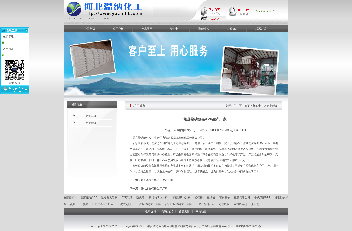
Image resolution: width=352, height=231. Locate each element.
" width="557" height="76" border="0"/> (126, 18)
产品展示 (146, 28)
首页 (247, 105)
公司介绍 (118, 28)
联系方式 (260, 28)
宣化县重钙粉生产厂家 (154, 188)
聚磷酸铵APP (89, 197)
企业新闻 (91, 116)
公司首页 (89, 28)
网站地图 (201, 211)
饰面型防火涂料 (181, 197)
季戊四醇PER (262, 197)
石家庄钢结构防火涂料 (178, 204)
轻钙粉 (199, 197)
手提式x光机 (125, 204)
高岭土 (74, 204)
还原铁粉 (224, 204)
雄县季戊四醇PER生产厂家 (157, 180)
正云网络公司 (242, 197)
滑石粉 (255, 204)
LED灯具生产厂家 (102, 204)
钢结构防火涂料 (158, 197)
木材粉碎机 (240, 204)
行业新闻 (91, 122)
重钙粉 (211, 197)
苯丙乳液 (127, 197)
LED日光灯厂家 (205, 204)
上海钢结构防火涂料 (148, 204)
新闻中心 (175, 28)
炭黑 (85, 204)
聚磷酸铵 (203, 28)
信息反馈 (184, 211)
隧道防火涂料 (109, 197)
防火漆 (140, 197)
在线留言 (232, 28)
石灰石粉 (224, 197)
